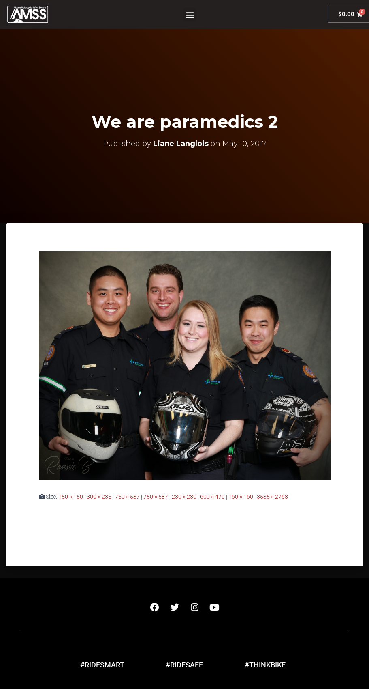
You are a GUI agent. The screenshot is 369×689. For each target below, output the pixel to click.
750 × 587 (127, 496)
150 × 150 (70, 496)
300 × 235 (99, 496)
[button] (189, 14)
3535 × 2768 (272, 496)
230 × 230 (184, 496)
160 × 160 (240, 496)
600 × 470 (212, 496)
